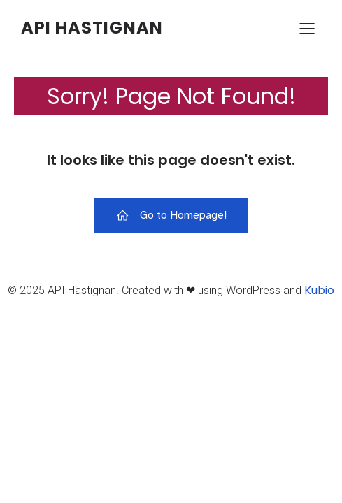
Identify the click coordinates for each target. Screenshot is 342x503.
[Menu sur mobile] (307, 28)
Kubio (319, 290)
